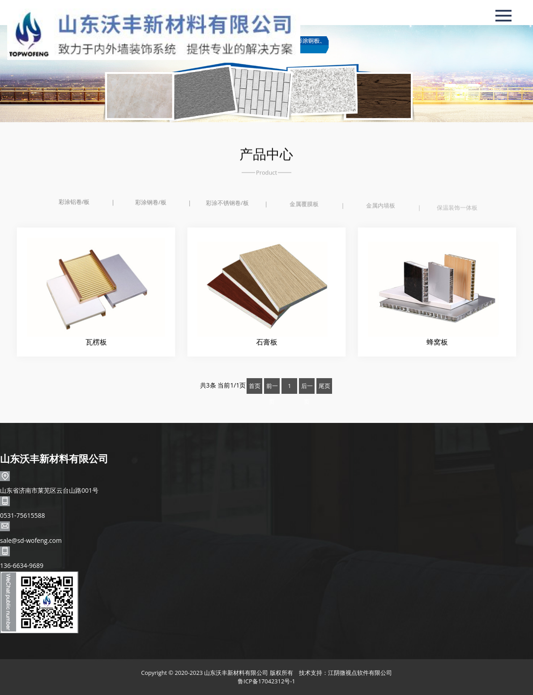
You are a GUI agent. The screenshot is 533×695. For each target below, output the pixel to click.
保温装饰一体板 (457, 211)
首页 (254, 386)
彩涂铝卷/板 (74, 202)
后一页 (307, 388)
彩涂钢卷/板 (150, 203)
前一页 (272, 388)
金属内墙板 (380, 208)
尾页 (324, 386)
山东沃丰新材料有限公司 (54, 458)
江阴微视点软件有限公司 (360, 673)
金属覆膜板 (304, 205)
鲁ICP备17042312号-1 (266, 681)
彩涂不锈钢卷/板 (227, 204)
